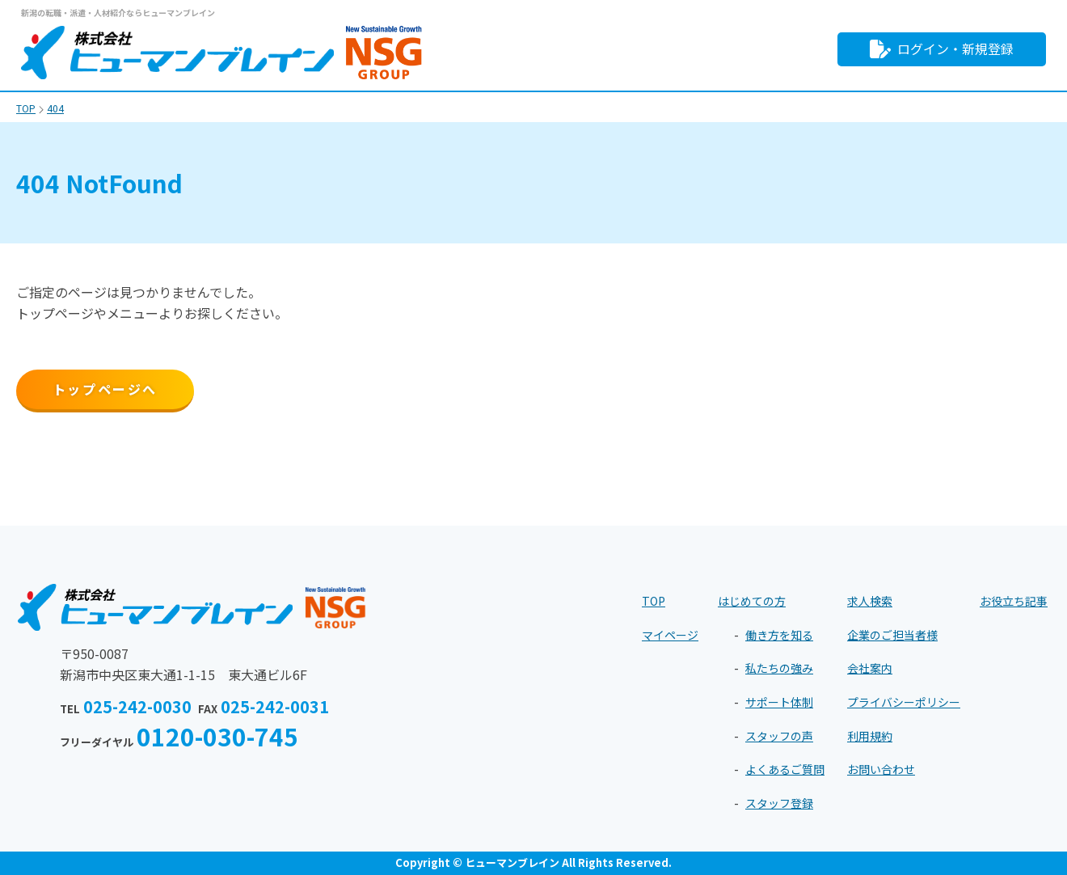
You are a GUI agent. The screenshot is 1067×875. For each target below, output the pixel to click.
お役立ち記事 (1014, 601)
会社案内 (869, 668)
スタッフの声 (779, 736)
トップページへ (105, 389)
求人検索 (869, 601)
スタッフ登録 (779, 803)
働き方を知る (779, 635)
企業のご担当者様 (892, 635)
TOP (653, 601)
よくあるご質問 (784, 769)
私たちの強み (779, 668)
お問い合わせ (881, 769)
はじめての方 (752, 601)
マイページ (670, 635)
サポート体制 (779, 702)
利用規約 (869, 736)
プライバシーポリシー (903, 702)
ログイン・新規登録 (942, 49)
